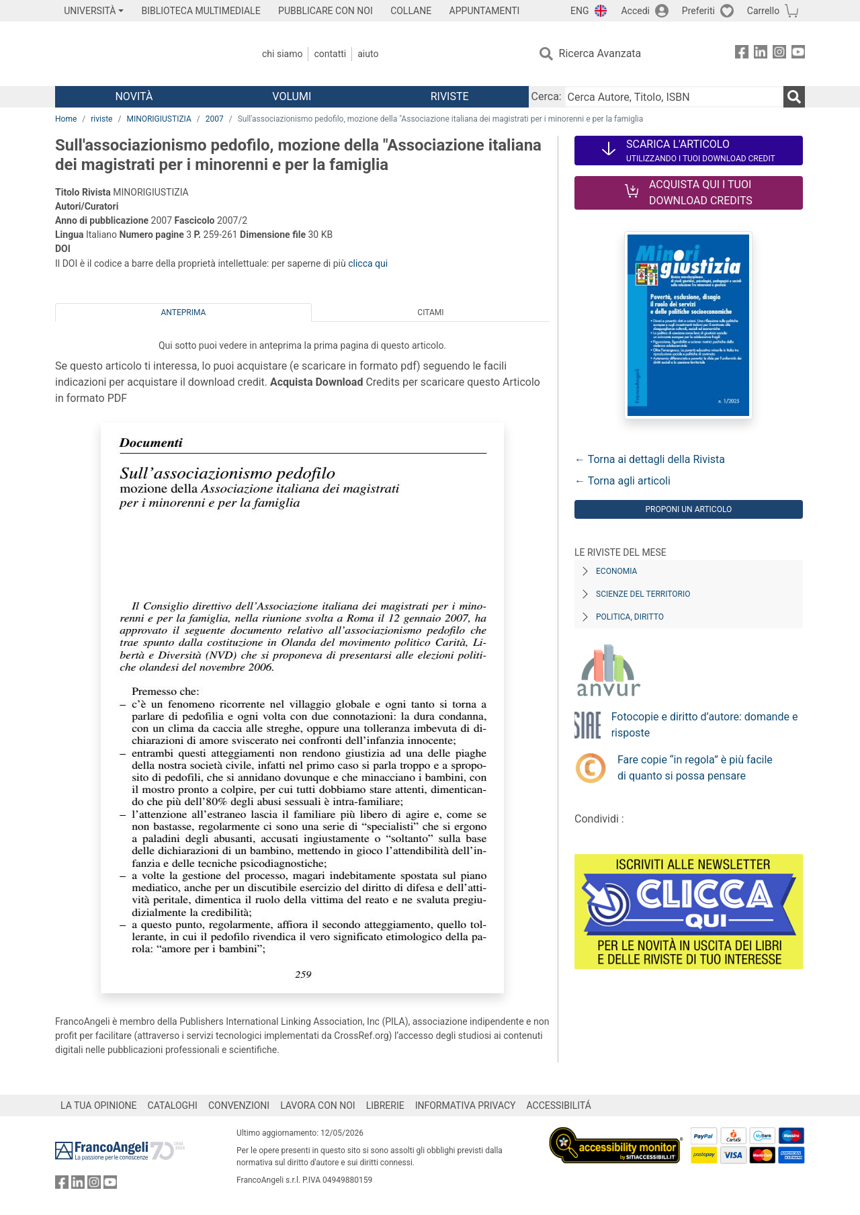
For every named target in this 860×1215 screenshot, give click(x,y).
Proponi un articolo (688, 509)
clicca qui (368, 263)
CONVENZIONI (238, 1105)
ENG (579, 10)
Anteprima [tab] (183, 312)
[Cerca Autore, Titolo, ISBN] (673, 97)
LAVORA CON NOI (317, 1105)
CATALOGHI (173, 1105)
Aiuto (367, 53)
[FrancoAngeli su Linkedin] (760, 54)
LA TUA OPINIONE (98, 1105)
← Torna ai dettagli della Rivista (649, 459)
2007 (215, 119)
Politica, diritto (630, 617)
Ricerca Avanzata (600, 53)
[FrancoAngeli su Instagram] (779, 54)
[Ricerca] (794, 97)
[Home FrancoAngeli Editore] (144, 54)
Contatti (330, 53)
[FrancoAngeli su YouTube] (798, 54)
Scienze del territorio (643, 594)
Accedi (635, 10)
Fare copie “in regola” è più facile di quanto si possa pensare (695, 767)
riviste (101, 119)
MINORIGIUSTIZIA (158, 119)
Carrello (763, 10)
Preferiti (698, 10)
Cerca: (546, 96)
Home (66, 119)
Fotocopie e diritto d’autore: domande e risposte (704, 724)
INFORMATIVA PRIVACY (465, 1105)
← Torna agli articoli (622, 480)
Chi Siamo (282, 53)
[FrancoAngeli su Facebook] (741, 54)
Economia (616, 571)
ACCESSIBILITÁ (559, 1105)
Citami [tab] (430, 312)
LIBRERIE (385, 1105)
